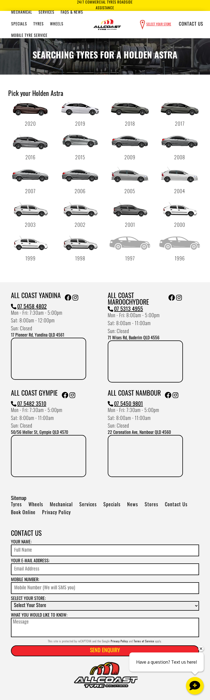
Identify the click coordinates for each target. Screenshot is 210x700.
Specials (19, 24)
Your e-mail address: (30, 561)
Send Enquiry (105, 651)
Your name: (21, 542)
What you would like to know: (39, 615)
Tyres (38, 24)
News (132, 505)
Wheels (56, 24)
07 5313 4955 (125, 309)
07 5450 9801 (125, 404)
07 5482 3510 (28, 404)
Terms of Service (144, 641)
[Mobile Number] (105, 588)
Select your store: (28, 599)
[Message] (105, 627)
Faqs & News (72, 13)
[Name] (105, 550)
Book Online (23, 513)
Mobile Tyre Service (29, 36)
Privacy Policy (56, 513)
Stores (151, 505)
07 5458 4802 (29, 307)
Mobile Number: (25, 580)
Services (46, 13)
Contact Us (191, 24)
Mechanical (21, 13)
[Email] (105, 569)
